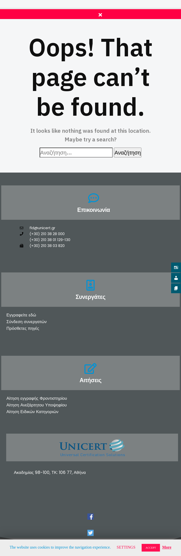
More (166, 547)
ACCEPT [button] (151, 547)
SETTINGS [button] (126, 547)
